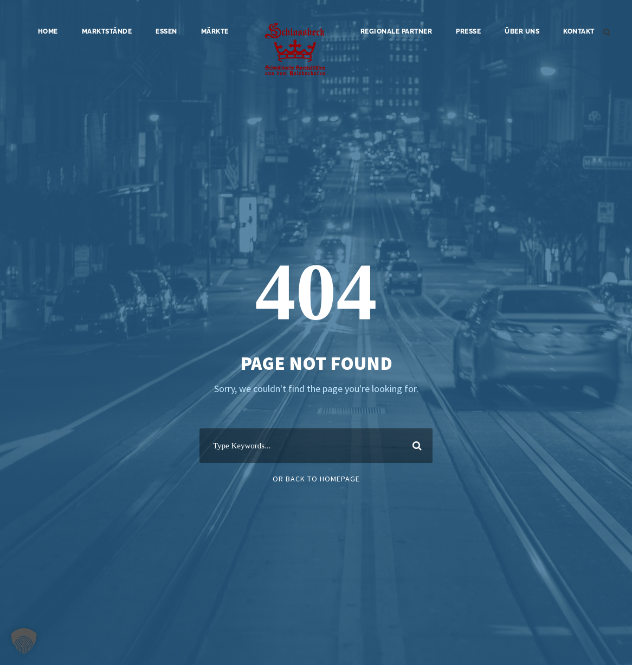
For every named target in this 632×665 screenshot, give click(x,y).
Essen (166, 31)
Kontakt (579, 31)
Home (48, 31)
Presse (468, 31)
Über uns (522, 31)
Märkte (215, 31)
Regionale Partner (396, 31)
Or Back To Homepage (316, 479)
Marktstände (107, 31)
